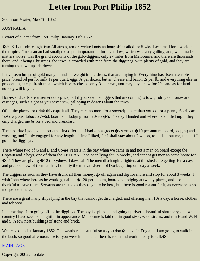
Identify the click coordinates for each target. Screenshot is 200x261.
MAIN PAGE (13, 245)
